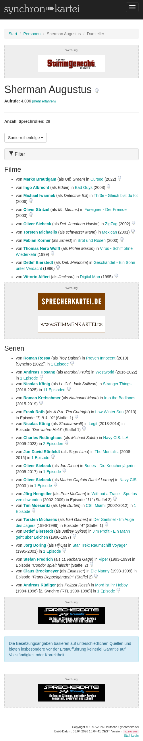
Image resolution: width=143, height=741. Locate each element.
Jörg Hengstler (37, 493)
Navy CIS (127, 479)
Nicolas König (36, 384)
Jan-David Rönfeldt (41, 451)
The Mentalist (106, 451)
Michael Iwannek (39, 195)
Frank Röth (34, 412)
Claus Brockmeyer (41, 571)
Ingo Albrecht (36, 187)
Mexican (109, 232)
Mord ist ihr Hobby (111, 585)
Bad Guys (83, 187)
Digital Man (90, 276)
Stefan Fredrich (38, 559)
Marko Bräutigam (39, 179)
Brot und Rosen (92, 240)
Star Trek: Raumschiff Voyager (99, 545)
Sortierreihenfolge (25, 137)
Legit (93, 423)
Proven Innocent (100, 358)
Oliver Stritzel (36, 209)
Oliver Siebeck (37, 224)
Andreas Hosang (39, 372)
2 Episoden (53, 443)
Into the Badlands (119, 398)
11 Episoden (55, 390)
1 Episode (60, 364)
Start (13, 33)
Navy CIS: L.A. (116, 437)
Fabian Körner (37, 240)
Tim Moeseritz (36, 505)
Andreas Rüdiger (39, 585)
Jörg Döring (34, 545)
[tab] (71, 154)
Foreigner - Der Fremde (105, 209)
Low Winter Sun (109, 412)
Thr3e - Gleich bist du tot (116, 195)
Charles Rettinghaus (42, 437)
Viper (103, 559)
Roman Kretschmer (41, 398)
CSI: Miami (95, 505)
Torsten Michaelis (40, 232)
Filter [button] (17, 154)
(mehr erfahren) (44, 101)
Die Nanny (100, 571)
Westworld (105, 372)
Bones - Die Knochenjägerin (109, 465)
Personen (31, 33)
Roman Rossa (36, 358)
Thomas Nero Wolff (41, 248)
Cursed (96, 179)
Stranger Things (117, 384)
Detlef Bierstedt (38, 262)
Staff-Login (131, 735)
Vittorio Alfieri (36, 276)
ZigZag (111, 224)
